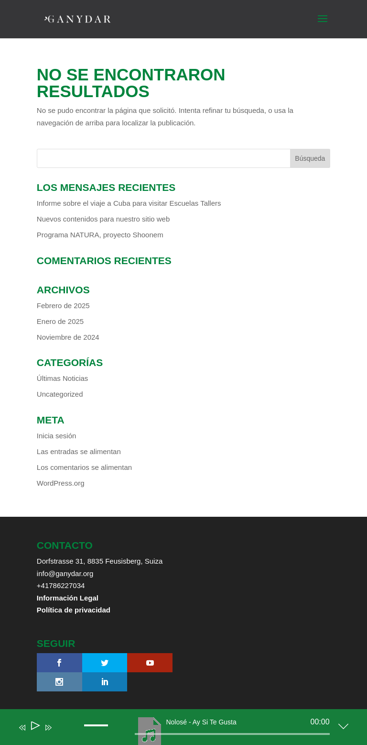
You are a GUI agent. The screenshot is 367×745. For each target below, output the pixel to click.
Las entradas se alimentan (79, 451)
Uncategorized (60, 394)
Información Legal (67, 598)
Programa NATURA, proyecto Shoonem (100, 235)
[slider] (232, 734)
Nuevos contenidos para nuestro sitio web (103, 219)
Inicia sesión (56, 436)
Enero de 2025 (60, 321)
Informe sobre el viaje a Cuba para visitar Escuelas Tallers (129, 203)
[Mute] (62, 734)
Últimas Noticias (62, 378)
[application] (176, 729)
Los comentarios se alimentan (84, 467)
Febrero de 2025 (63, 305)
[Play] (35, 728)
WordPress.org (61, 483)
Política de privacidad (73, 610)
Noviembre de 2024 (68, 337)
